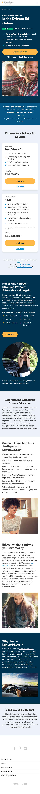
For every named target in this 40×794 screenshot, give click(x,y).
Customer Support (6, 759)
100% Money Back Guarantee (20, 57)
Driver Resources (6, 767)
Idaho (3, 9)
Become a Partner (6, 771)
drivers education (26, 649)
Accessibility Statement (8, 775)
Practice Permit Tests (24, 267)
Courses (3, 763)
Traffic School (25, 264)
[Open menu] (36, 2)
